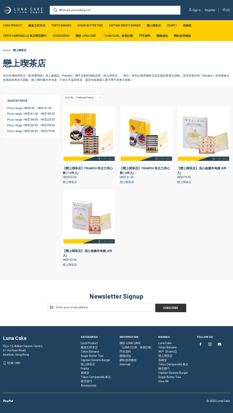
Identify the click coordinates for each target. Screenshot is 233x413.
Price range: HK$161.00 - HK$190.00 (31, 114)
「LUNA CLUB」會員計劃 (117, 35)
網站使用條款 (182, 35)
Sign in (197, 10)
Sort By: (69, 97)
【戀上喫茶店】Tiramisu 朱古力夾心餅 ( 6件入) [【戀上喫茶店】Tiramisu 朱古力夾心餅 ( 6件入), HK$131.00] (145, 170)
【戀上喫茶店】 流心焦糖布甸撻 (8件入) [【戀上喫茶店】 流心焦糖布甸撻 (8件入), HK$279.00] (202, 170)
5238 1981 (14, 362)
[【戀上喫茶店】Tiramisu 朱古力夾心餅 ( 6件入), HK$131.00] (146, 135)
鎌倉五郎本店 (36, 25)
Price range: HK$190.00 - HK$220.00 (31, 119)
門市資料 (144, 35)
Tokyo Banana (61, 25)
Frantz (172, 25)
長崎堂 (187, 25)
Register (210, 10)
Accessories (61, 35)
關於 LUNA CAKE (86, 35)
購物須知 (162, 35)
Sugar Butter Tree (90, 25)
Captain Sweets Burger (125, 25)
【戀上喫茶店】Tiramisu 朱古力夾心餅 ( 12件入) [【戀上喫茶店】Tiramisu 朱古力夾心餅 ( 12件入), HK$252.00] (88, 170)
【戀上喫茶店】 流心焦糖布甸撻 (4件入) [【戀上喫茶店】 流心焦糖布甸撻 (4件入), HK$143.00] (87, 253)
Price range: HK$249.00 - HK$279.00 (31, 131)
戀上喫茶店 (154, 25)
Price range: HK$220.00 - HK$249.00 (31, 125)
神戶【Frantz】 (168, 351)
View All (163, 380)
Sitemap (125, 363)
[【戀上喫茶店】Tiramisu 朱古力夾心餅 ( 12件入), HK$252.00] (89, 135)
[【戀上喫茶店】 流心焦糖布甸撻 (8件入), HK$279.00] (203, 135)
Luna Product (12, 25)
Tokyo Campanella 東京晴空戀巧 (25, 35)
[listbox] (89, 98)
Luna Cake (165, 342)
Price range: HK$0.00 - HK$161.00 (29, 108)
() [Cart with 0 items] (226, 10)
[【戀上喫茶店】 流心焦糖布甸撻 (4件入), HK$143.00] (89, 218)
